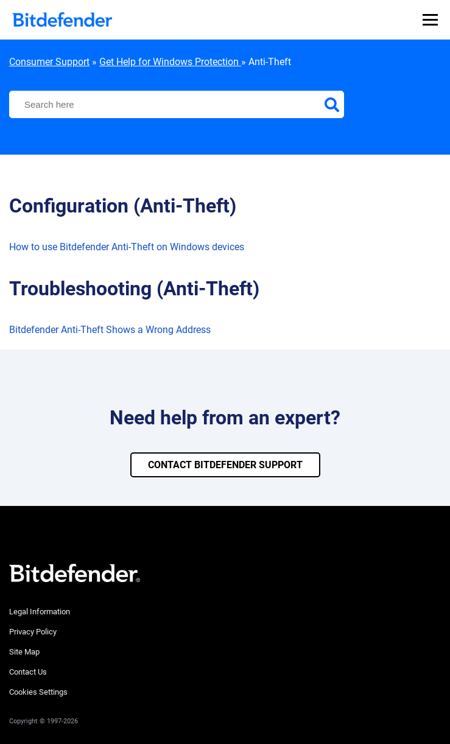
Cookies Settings (38, 692)
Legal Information (39, 611)
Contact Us (28, 671)
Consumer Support (49, 62)
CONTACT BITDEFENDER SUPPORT (225, 465)
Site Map (24, 651)
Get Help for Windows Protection (170, 62)
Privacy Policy (33, 631)
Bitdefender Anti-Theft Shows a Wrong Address (110, 329)
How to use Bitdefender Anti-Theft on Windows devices (126, 247)
